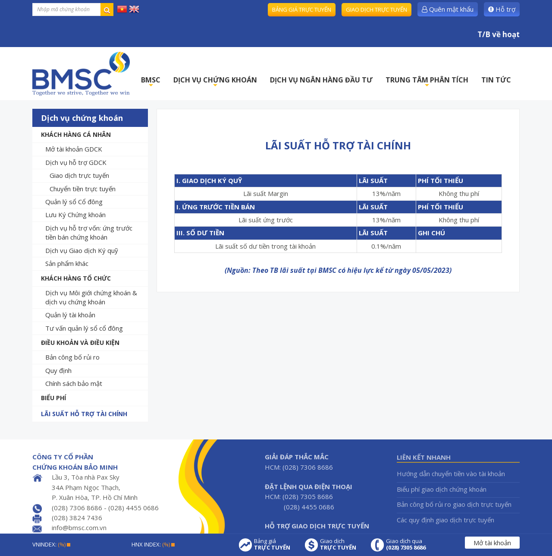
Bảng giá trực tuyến (301, 9)
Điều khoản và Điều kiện (80, 342)
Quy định (58, 370)
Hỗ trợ (501, 9)
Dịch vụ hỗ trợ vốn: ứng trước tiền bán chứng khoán (88, 232)
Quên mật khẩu (448, 9)
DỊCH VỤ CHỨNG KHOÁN (215, 82)
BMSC (150, 82)
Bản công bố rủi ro (72, 357)
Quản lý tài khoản (70, 314)
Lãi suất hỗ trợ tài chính (84, 414)
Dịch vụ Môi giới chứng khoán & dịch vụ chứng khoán (91, 297)
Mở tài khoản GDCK (73, 149)
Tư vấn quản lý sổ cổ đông (84, 328)
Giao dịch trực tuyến (376, 9)
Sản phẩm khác (66, 263)
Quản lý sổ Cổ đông (74, 201)
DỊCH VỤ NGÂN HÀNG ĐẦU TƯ (321, 80)
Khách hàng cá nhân (76, 134)
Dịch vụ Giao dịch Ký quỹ (81, 250)
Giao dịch (338, 544)
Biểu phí (53, 398)
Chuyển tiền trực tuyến (83, 188)
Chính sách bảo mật (73, 383)
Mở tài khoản (492, 542)
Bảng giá (272, 544)
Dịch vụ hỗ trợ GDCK (76, 162)
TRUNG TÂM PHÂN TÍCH (427, 82)
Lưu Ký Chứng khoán (75, 214)
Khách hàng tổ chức (76, 278)
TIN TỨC (496, 80)
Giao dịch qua (406, 544)
